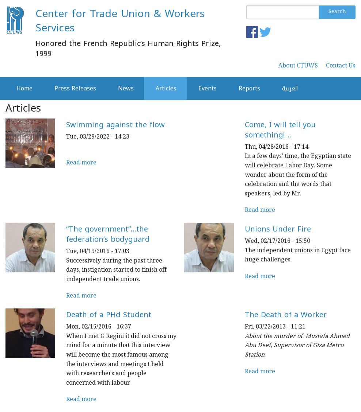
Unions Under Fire (278, 229)
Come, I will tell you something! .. (280, 130)
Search (337, 12)
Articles (166, 88)
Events (207, 88)
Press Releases (75, 88)
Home (24, 88)
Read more (81, 163)
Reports (249, 88)
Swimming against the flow (115, 125)
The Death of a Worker (286, 315)
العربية (290, 88)
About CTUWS (298, 66)
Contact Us (341, 66)
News (126, 88)
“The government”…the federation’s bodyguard (108, 234)
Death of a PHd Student (108, 315)
